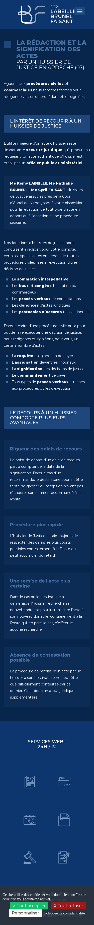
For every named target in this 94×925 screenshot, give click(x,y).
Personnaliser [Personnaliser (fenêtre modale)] (25, 913)
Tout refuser (68, 905)
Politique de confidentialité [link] (64, 913)
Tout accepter (29, 905)
